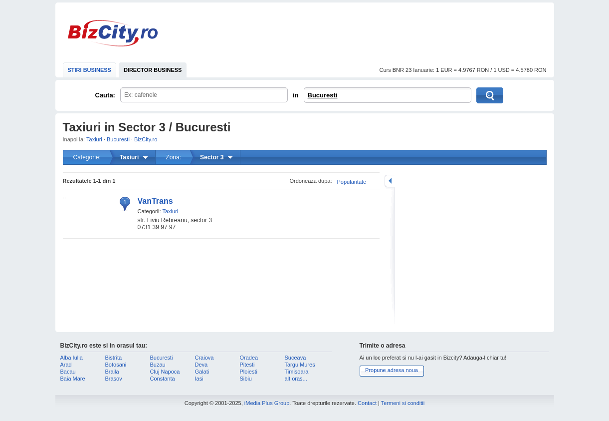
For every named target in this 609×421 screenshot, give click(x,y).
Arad (66, 365)
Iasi (199, 379)
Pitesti (247, 365)
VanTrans (155, 201)
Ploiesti (248, 372)
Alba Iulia (71, 358)
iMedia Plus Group (267, 403)
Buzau (158, 365)
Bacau (68, 372)
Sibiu (246, 379)
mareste (390, 181)
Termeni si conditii (402, 403)
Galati (202, 372)
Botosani (116, 365)
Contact (367, 403)
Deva (201, 365)
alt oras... (296, 379)
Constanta (162, 379)
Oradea (249, 358)
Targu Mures (300, 365)
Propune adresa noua (391, 370)
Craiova (204, 358)
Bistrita (113, 358)
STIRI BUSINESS (89, 70)
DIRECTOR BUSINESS (153, 70)
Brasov (113, 379)
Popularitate (352, 182)
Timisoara (297, 372)
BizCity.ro (113, 33)
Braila (112, 372)
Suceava (295, 358)
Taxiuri (94, 139)
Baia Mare (72, 379)
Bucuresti (323, 95)
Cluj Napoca (165, 372)
